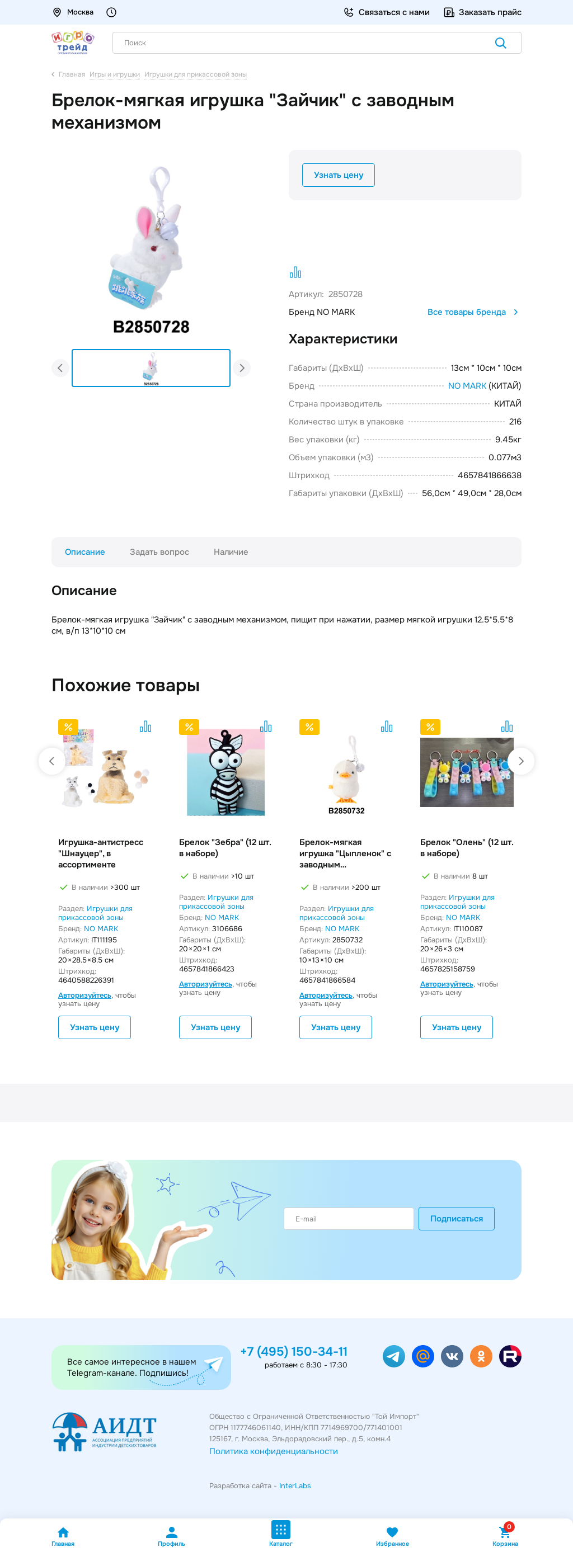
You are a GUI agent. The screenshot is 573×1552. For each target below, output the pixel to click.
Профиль (171, 1537)
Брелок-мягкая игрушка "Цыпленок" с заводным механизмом (345, 853)
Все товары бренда (475, 312)
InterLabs (295, 1485)
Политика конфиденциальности (273, 1451)
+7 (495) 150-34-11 (293, 1351)
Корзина (505, 1537)
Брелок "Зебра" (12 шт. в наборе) (225, 848)
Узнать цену (338, 175)
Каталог (281, 1534)
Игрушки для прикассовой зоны (95, 913)
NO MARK (467, 385)
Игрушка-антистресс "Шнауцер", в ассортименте (100, 853)
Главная (62, 1537)
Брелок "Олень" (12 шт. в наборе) (466, 848)
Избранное (392, 1537)
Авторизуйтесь (84, 995)
